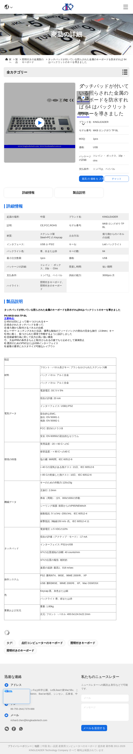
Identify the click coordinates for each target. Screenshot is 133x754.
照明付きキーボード (82, 642)
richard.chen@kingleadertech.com (29, 720)
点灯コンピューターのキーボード (42, 642)
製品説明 (79, 192)
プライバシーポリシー (20, 746)
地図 (37, 746)
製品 (16, 60)
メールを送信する (94, 728)
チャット (116, 178)
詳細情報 (28, 192)
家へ (10, 60)
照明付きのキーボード (20, 650)
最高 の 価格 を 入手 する (95, 179)
